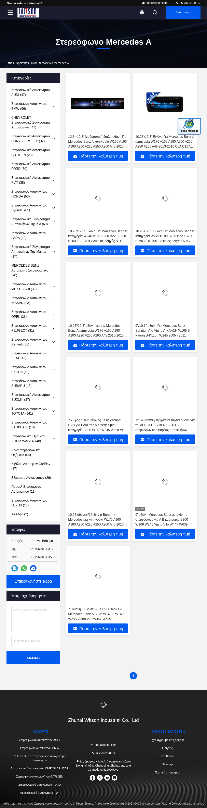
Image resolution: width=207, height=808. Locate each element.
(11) (26, 489)
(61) (29, 208)
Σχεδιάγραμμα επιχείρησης (167, 740)
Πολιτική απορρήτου (167, 772)
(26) (31, 477)
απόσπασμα (183, 12)
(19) (29, 369)
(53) (29, 194)
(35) (30, 180)
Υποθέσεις (167, 756)
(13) (29, 356)
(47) (30, 92)
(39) (29, 286)
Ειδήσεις (167, 748)
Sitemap (167, 764)
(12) (29, 235)
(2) (19, 514)
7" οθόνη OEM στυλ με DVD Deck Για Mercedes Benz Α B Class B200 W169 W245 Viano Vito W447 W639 (96, 614)
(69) (30, 221)
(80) (30, 166)
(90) (29, 270)
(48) (28, 438)
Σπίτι (9, 63)
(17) (30, 251)
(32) (30, 139)
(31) (29, 328)
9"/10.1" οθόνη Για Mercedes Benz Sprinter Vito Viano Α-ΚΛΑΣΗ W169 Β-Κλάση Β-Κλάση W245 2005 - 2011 (163, 330)
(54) (25, 452)
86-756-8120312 (188, 2)
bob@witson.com (155, 2)
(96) (29, 106)
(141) (29, 411)
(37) (30, 397)
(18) (29, 425)
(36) (29, 314)
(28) (30, 152)
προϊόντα (22, 63)
